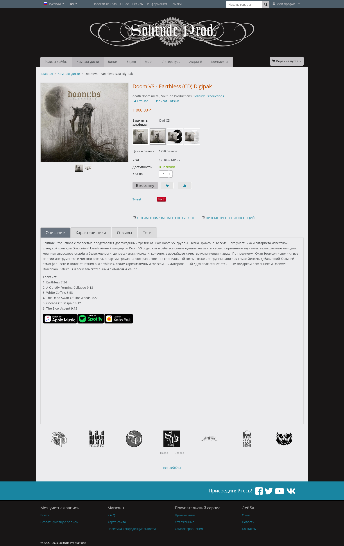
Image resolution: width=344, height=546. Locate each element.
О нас (124, 4)
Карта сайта (117, 522)
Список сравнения (189, 529)
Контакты (249, 529)
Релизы (137, 4)
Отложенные (184, 522)
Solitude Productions (209, 96)
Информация (157, 4)
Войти (45, 515)
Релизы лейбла (56, 61)
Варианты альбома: (141, 122)
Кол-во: (138, 174)
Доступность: (142, 167)
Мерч (149, 61)
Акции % (195, 61)
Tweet (137, 199)
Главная (47, 74)
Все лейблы (172, 468)
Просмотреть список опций (230, 218)
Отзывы (124, 232)
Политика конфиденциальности (132, 529)
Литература (171, 61)
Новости (248, 522)
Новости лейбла (105, 4)
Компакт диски (88, 61)
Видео (131, 61)
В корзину (145, 185)
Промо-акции (185, 515)
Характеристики (91, 232)
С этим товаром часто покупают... (167, 218)
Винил (113, 61)
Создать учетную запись (59, 522)
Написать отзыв (167, 101)
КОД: (136, 160)
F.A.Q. (112, 515)
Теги (147, 232)
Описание (55, 232)
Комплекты (219, 61)
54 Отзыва (140, 101)
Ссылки (176, 4)
